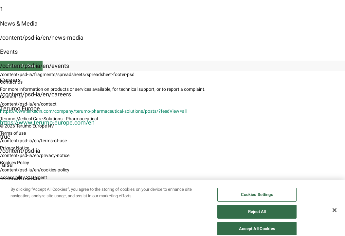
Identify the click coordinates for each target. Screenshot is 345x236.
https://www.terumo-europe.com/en (47, 122)
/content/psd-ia (20, 150)
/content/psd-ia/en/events (34, 65)
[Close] (334, 215)
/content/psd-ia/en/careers (35, 94)
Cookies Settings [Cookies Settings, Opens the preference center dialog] (257, 199)
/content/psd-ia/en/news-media (41, 37)
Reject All (257, 216)
